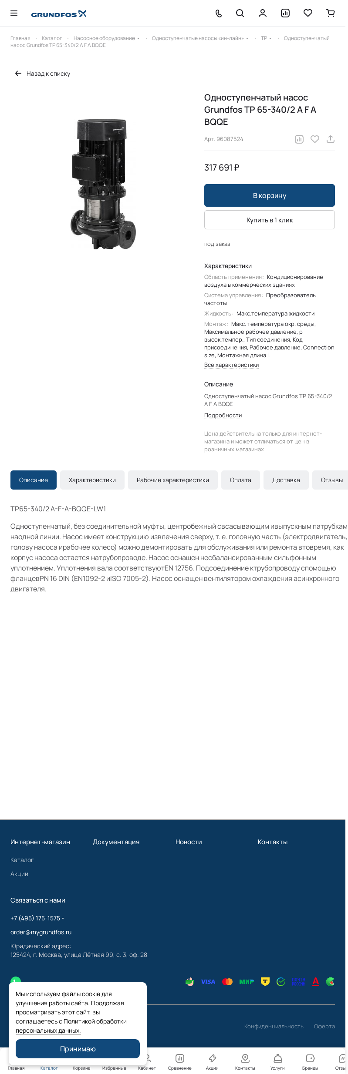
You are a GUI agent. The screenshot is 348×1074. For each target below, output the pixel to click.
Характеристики (92, 480)
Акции (19, 873)
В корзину (270, 195)
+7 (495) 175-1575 (35, 918)
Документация (116, 841)
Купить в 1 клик (270, 220)
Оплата (240, 480)
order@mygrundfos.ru (40, 932)
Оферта (324, 1026)
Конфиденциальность (274, 1026)
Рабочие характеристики (173, 480)
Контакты (272, 841)
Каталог (22, 860)
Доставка (286, 480)
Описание (33, 480)
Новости (189, 841)
